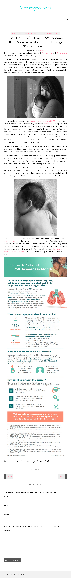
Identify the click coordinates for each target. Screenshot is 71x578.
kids (26, 33)
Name (6, 496)
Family (14, 33)
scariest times (49, 124)
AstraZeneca (47, 53)
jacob (21, 33)
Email (6, 505)
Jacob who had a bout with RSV (43, 121)
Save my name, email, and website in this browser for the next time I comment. (31, 526)
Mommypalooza (36, 8)
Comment (8, 530)
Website (7, 515)
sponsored (54, 33)
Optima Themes (20, 574)
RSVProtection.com (11, 241)
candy (42, 50)
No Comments (35, 469)
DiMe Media (61, 53)
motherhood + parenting (39, 33)
